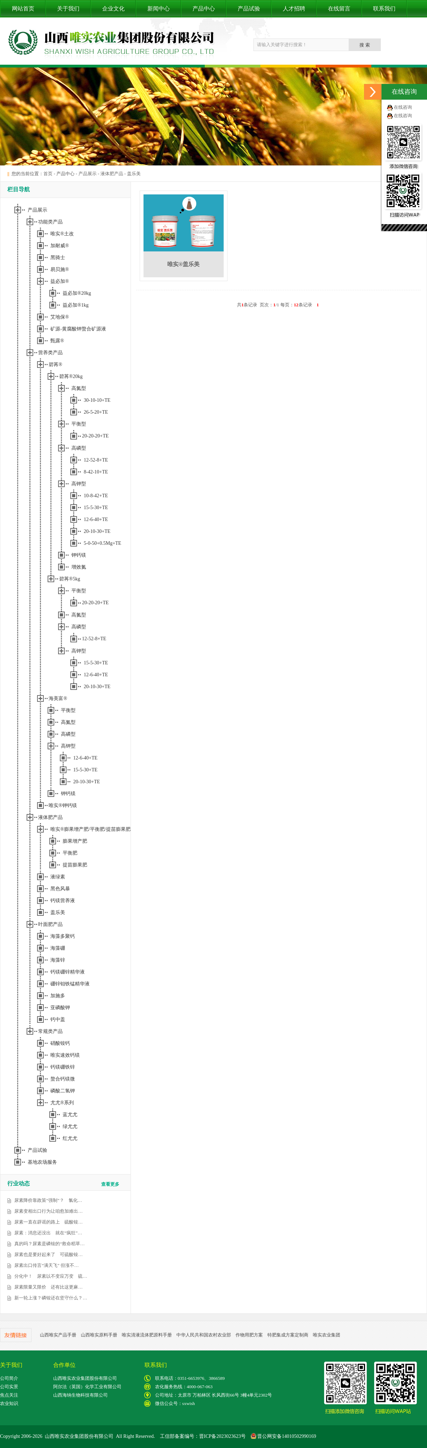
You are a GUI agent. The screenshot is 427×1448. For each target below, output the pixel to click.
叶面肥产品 (50, 924)
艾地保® (59, 317)
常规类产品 (50, 1031)
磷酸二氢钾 (62, 1090)
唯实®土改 (62, 233)
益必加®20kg (77, 293)
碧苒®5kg (69, 579)
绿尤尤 (70, 1126)
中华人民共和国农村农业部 (203, 1335)
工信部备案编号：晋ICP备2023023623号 (203, 1436)
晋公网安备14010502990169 (283, 1436)
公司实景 (9, 1386)
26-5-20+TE (96, 412)
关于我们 (68, 9)
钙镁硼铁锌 (62, 1067)
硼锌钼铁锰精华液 (70, 983)
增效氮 (78, 567)
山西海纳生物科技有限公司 (80, 1395)
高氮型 (78, 388)
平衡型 (78, 424)
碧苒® (55, 364)
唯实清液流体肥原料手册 (147, 1335)
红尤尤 (70, 1138)
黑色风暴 (60, 888)
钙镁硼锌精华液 (67, 972)
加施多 (57, 995)
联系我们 (384, 9)
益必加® (59, 281)
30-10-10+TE (97, 400)
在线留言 (339, 9)
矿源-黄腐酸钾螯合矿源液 (78, 328)
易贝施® (59, 269)
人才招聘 (294, 9)
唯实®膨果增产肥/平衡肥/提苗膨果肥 (90, 829)
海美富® (58, 698)
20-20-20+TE (95, 435)
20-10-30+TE (97, 531)
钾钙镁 (78, 555)
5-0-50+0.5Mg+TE (102, 543)
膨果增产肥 (75, 841)
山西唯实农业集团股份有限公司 (85, 1378)
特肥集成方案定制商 (287, 1335)
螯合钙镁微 (62, 1079)
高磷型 (78, 448)
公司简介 (9, 1378)
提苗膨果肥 (75, 865)
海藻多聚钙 (62, 936)
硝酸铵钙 (60, 1043)
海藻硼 (57, 948)
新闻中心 (158, 9)
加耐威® (59, 245)
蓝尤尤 (70, 1114)
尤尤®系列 (62, 1102)
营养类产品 (50, 352)
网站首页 (23, 9)
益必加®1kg (76, 305)
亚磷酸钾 (60, 1007)
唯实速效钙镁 (65, 1055)
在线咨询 (403, 107)
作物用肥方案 (249, 1335)
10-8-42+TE (96, 495)
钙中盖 (57, 1019)
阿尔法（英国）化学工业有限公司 (87, 1386)
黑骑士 (57, 257)
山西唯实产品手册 (58, 1335)
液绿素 (57, 876)
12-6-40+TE (96, 519)
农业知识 (9, 1403)
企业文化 (113, 9)
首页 (47, 173)
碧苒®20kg (71, 376)
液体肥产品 (111, 173)
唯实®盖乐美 (183, 264)
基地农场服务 (42, 1162)
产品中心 (203, 9)
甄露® (57, 340)
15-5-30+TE (96, 507)
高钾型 (78, 483)
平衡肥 (70, 853)
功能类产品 (50, 221)
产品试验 (249, 9)
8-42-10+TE (96, 472)
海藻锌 (57, 960)
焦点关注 (9, 1395)
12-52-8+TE (96, 460)
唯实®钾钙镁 (63, 805)
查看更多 (110, 1184)
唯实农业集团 (326, 1335)
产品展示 (87, 173)
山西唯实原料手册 (99, 1335)
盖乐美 (134, 173)
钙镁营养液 (62, 900)
